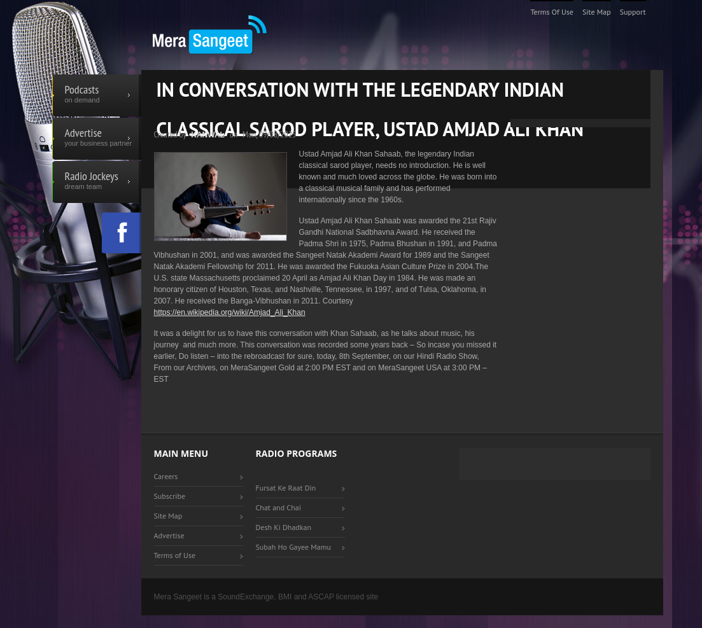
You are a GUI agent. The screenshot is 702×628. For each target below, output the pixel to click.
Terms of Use (551, 12)
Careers (166, 476)
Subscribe (170, 496)
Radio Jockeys (96, 182)
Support (633, 12)
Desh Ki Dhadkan (284, 527)
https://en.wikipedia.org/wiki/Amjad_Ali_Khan (229, 312)
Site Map (596, 12)
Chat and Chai (278, 507)
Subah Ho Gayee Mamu (293, 547)
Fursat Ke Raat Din (286, 487)
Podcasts (96, 95)
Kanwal (208, 134)
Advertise (96, 139)
